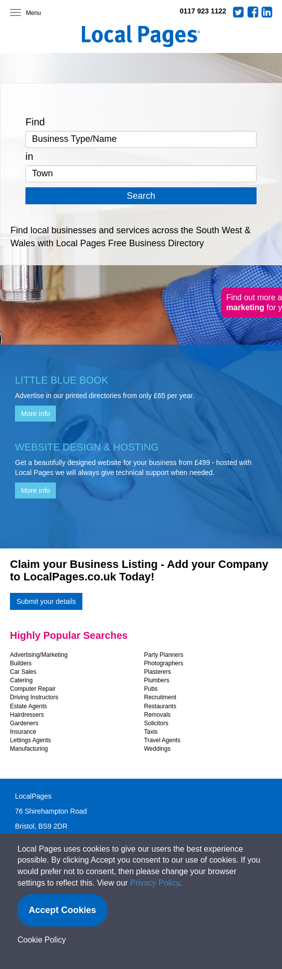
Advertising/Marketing (38, 654)
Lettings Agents (30, 740)
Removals (157, 714)
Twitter (239, 12)
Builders (20, 663)
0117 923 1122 (203, 11)
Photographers (164, 663)
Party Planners (164, 654)
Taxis (151, 731)
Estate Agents (28, 706)
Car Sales (23, 671)
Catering (21, 680)
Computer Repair (32, 688)
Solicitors (156, 723)
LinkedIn (267, 12)
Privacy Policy (154, 883)
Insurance (23, 731)
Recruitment (160, 697)
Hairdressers (27, 714)
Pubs (151, 688)
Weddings (157, 748)
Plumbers (157, 680)
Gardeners (24, 723)
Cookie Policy (41, 940)
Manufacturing (29, 748)
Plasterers (157, 671)
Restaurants (160, 706)
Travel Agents (162, 740)
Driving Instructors (34, 697)
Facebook (253, 12)
